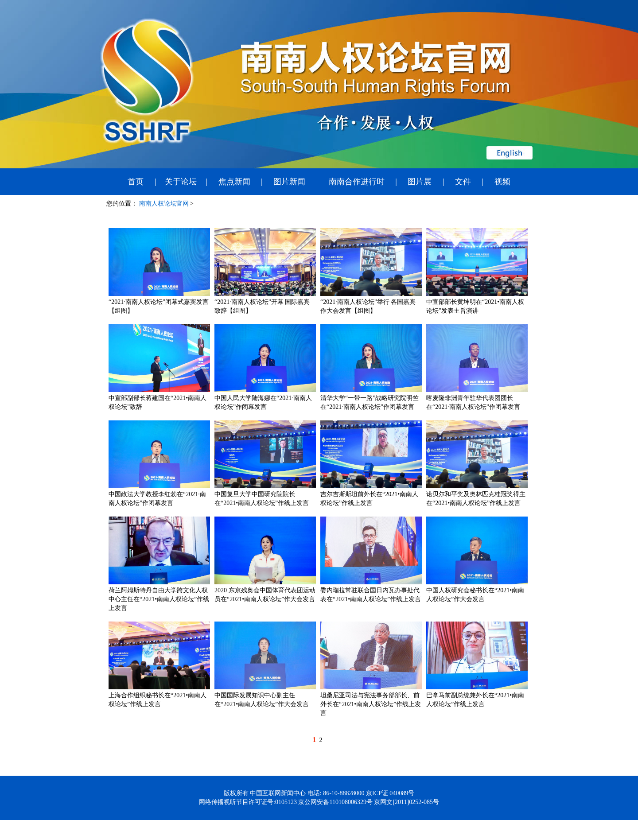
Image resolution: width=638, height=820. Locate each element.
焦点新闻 (234, 181)
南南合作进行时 (357, 181)
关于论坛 (181, 181)
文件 (463, 181)
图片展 (420, 181)
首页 (136, 181)
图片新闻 (289, 181)
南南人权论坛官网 (164, 203)
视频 (502, 181)
